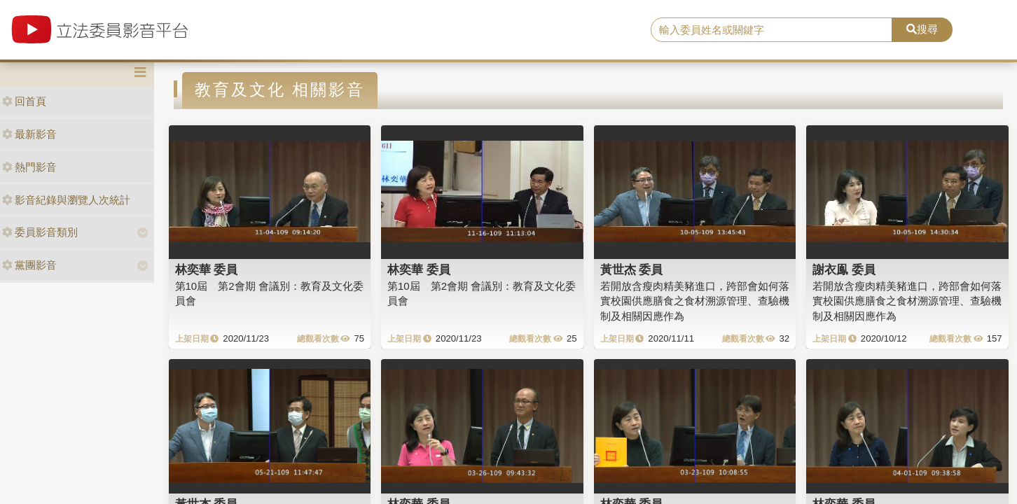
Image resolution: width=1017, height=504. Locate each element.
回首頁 (24, 101)
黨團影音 (29, 265)
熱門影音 (29, 167)
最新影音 (29, 134)
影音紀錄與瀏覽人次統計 (66, 200)
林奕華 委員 (206, 269)
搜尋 (922, 29)
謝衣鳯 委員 (844, 269)
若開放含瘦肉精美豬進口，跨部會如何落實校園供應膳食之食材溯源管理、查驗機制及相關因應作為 (694, 301)
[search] (771, 30)
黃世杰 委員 (631, 269)
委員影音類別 (40, 232)
